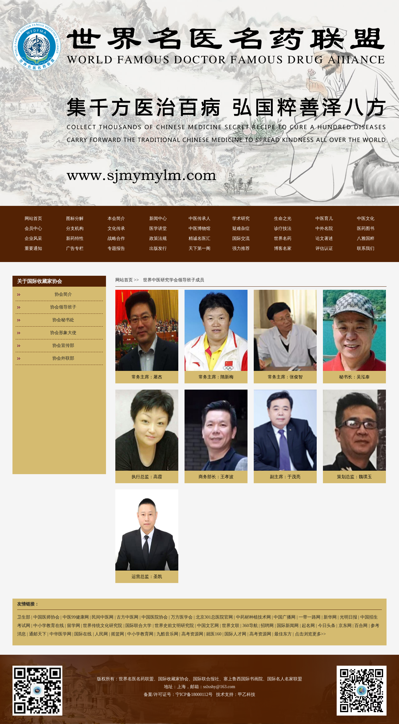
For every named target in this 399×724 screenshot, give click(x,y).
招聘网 (267, 625)
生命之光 (282, 218)
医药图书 (365, 228)
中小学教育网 (140, 634)
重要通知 (33, 248)
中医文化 (365, 218)
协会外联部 (63, 358)
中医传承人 (199, 218)
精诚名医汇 (199, 238)
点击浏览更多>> (310, 634)
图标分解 (75, 218)
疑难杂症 (241, 228)
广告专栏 (75, 248)
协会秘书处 (63, 320)
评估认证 (324, 248)
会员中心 (33, 228)
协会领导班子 (63, 307)
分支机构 (75, 228)
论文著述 (324, 238)
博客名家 (282, 248)
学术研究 (241, 218)
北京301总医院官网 (214, 617)
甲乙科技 (246, 694)
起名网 (308, 625)
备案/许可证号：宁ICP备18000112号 (178, 694)
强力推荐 (241, 248)
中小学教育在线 (48, 625)
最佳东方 (283, 634)
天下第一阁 (199, 248)
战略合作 (116, 238)
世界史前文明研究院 (174, 625)
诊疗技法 (282, 228)
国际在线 (83, 634)
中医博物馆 (199, 228)
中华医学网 (60, 634)
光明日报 (348, 617)
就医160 (213, 634)
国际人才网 (235, 634)
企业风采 (33, 238)
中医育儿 (324, 218)
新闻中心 (158, 218)
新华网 (330, 617)
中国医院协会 (155, 617)
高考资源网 (192, 634)
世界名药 (282, 238)
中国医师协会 (46, 617)
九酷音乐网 (167, 634)
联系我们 (365, 248)
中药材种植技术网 (253, 617)
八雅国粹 (365, 238)
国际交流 (241, 238)
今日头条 (326, 625)
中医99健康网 (76, 617)
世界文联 (230, 625)
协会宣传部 (63, 345)
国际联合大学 (138, 625)
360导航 (250, 625)
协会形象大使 (63, 332)
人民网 (101, 634)
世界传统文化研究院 (102, 625)
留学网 (73, 625)
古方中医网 (127, 617)
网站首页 (33, 218)
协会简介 (63, 294)
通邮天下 (37, 634)
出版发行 (158, 248)
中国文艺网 (208, 625)
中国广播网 (285, 617)
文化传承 (116, 228)
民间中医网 (102, 617)
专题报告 (116, 248)
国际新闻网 (288, 625)
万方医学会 (182, 617)
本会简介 (116, 218)
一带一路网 (309, 617)
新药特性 (75, 238)
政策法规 (158, 238)
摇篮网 (117, 634)
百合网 (361, 625)
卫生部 (23, 617)
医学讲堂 (158, 228)
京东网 (345, 625)
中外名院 (324, 228)
